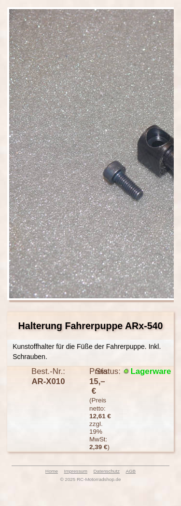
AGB (130, 471)
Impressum (75, 471)
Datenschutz (106, 471)
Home (51, 471)
